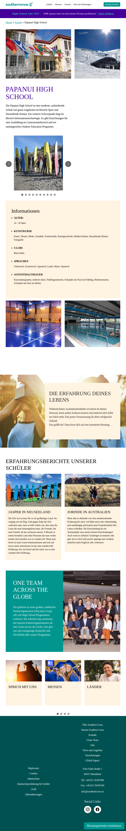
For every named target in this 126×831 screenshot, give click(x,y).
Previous (1, 684)
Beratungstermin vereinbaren (104, 825)
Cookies (33, 772)
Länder (49, 4)
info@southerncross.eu (92, 791)
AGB (33, 788)
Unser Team (92, 739)
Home (9, 22)
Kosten (68, 4)
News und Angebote (92, 749)
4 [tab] (68, 713)
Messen (58, 4)
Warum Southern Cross (92, 729)
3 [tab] (65, 713)
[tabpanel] (38, 163)
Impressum (33, 767)
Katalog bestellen (112, 4)
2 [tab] (61, 713)
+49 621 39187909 (94, 779)
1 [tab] (58, 713)
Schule (18, 22)
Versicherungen (92, 754)
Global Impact (92, 760)
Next (124, 684)
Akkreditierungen (33, 793)
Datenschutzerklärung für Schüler (33, 783)
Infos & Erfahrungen (82, 4)
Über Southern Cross (92, 724)
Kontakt (92, 734)
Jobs (92, 744)
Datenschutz (34, 777)
